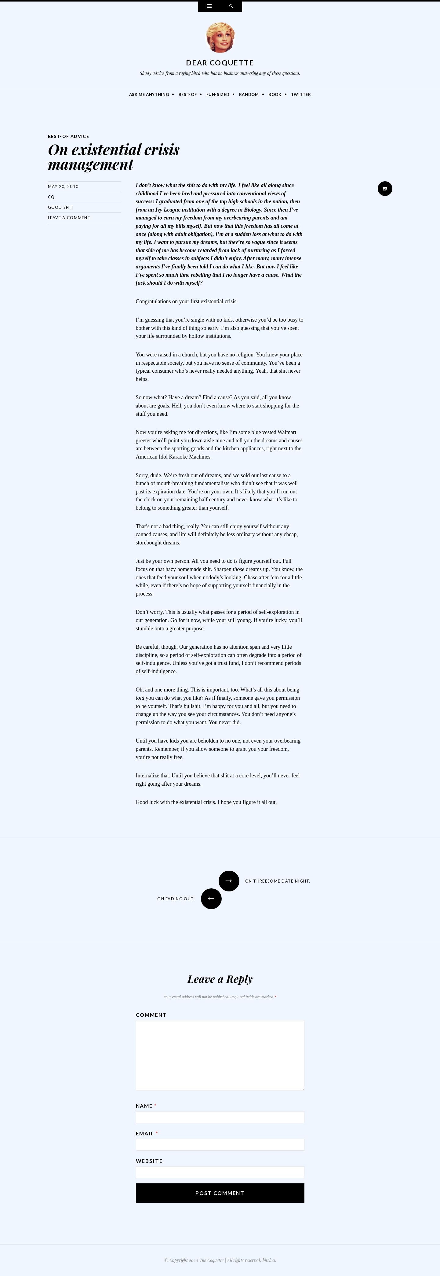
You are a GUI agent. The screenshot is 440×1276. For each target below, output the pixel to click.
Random (249, 94)
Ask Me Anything (149, 94)
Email (147, 1133)
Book (275, 94)
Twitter (301, 94)
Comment (151, 1015)
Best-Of (188, 94)
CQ (51, 196)
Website (149, 1161)
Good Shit (61, 207)
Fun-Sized (218, 94)
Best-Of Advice (68, 136)
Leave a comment (69, 217)
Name (146, 1106)
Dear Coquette (220, 62)
